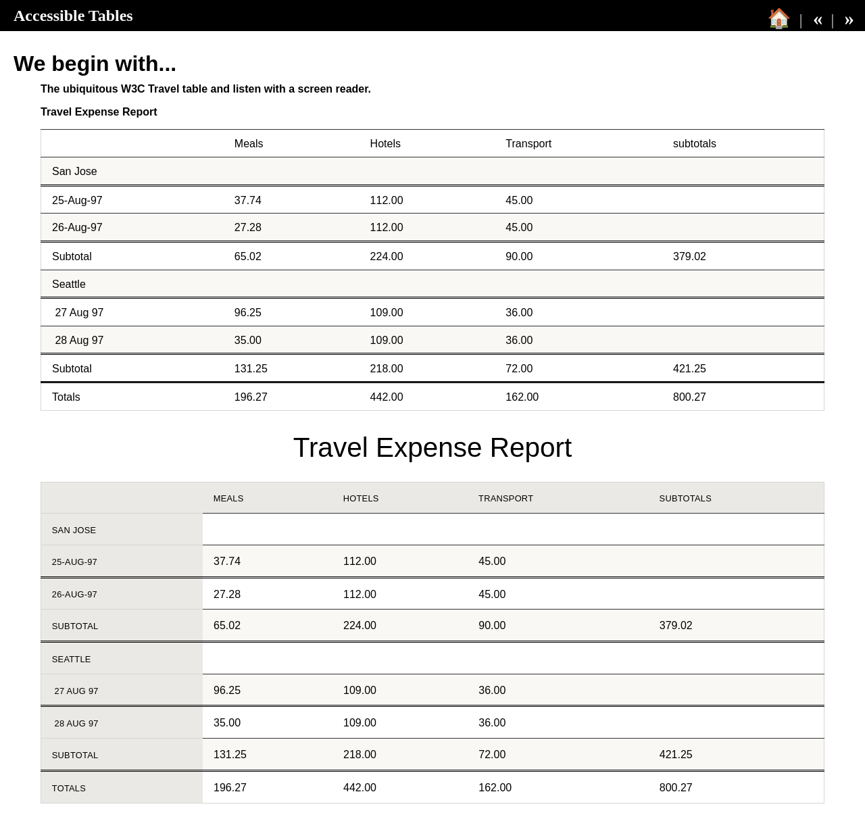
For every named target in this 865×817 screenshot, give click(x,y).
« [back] (817, 18)
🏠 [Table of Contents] (779, 18)
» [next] (849, 18)
